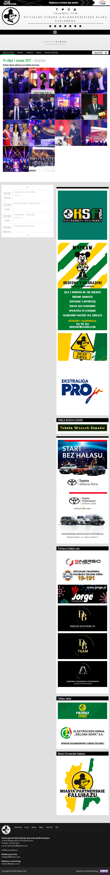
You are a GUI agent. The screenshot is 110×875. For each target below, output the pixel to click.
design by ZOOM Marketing (92, 871)
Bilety (34, 827)
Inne (38, 52)
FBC (57, 827)
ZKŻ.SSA (49, 827)
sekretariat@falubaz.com (17, 846)
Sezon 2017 (98, 52)
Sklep (41, 827)
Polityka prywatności (9, 850)
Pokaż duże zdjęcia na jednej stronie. (21, 64)
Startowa (18, 827)
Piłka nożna (51, 52)
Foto (48, 41)
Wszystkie (8, 52)
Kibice (30, 52)
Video (61, 41)
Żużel (20, 52)
